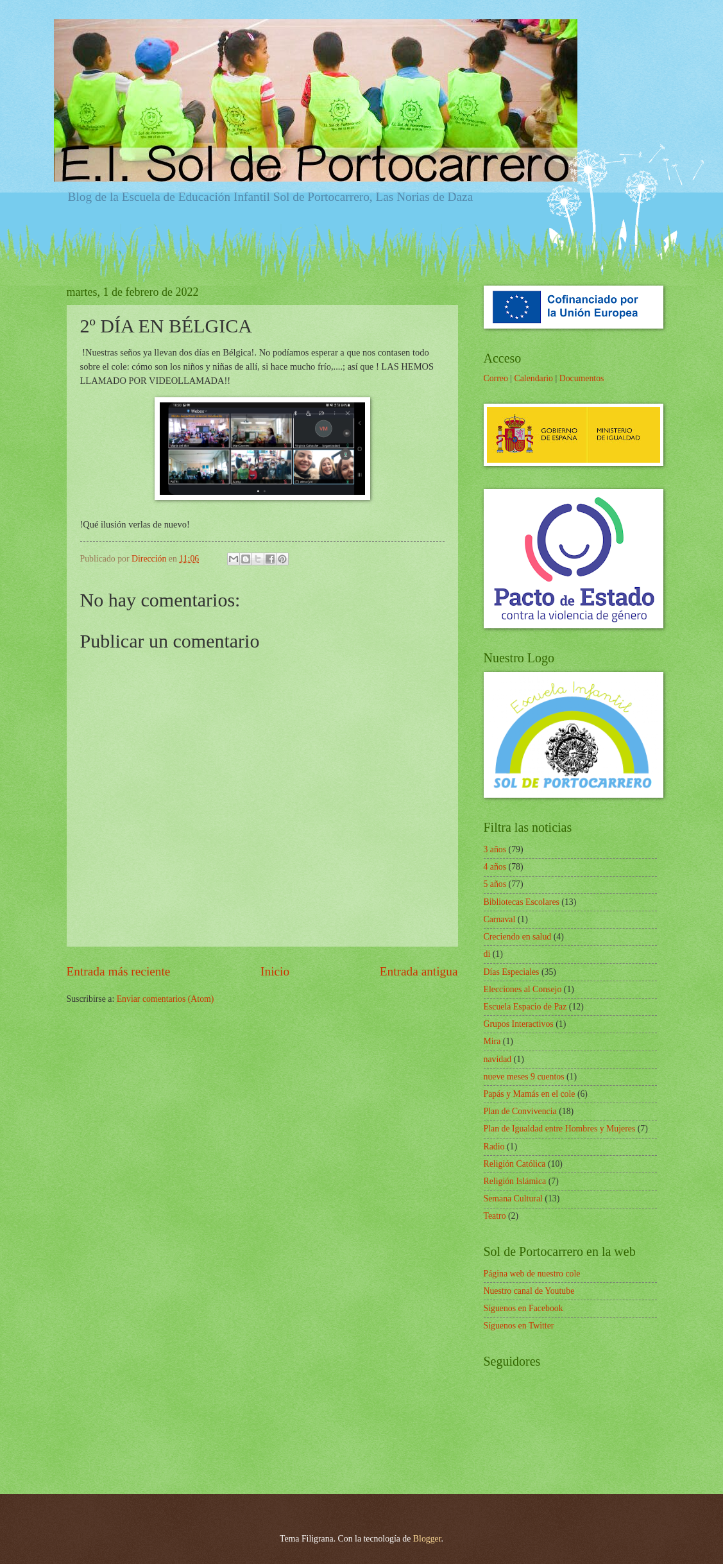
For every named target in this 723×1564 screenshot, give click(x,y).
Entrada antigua (419, 971)
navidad (498, 1059)
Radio (494, 1146)
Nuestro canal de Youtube (529, 1291)
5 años (495, 884)
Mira (492, 1041)
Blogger (427, 1538)
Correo (496, 378)
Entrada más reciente (119, 971)
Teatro (495, 1216)
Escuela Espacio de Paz (525, 1006)
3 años (495, 849)
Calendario (533, 378)
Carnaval (500, 919)
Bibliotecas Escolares (521, 902)
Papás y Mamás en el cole (529, 1094)
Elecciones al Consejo (523, 989)
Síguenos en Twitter (519, 1325)
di (487, 954)
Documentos (581, 378)
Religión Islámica (515, 1181)
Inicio (274, 971)
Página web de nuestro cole (532, 1273)
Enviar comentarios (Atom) (165, 999)
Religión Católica (515, 1164)
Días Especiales (512, 972)
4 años (495, 867)
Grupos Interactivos (519, 1024)
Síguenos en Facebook (523, 1308)
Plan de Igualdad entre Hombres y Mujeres (560, 1128)
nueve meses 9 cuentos (524, 1076)
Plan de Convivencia (520, 1111)
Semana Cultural (513, 1198)
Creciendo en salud (518, 936)
